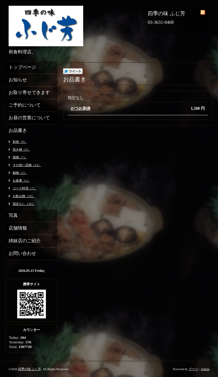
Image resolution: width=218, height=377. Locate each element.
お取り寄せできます (29, 92)
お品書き (18, 130)
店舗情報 (18, 228)
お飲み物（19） (24, 196)
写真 (13, 215)
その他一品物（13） (27, 165)
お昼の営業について (29, 117)
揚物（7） (20, 157)
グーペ (193, 369)
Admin (205, 369)
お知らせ (18, 79)
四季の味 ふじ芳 (29, 369)
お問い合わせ (22, 253)
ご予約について (25, 105)
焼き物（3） (21, 149)
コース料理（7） (24, 188)
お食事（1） (21, 180)
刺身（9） (20, 141)
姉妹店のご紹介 (25, 240)
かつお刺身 (81, 108)
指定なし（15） (24, 203)
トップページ (22, 67)
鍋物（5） (20, 172)
